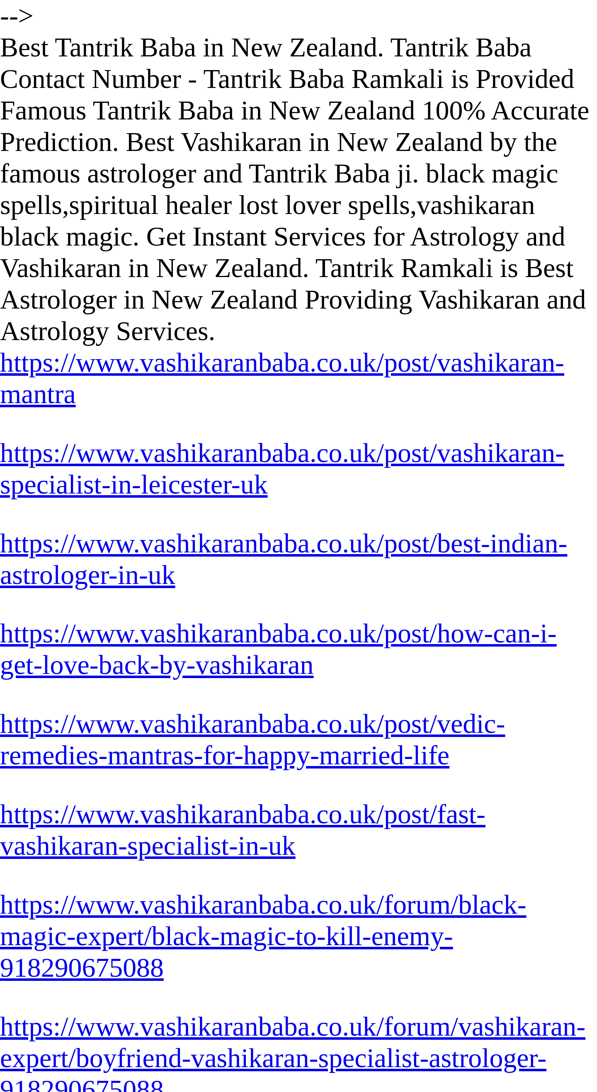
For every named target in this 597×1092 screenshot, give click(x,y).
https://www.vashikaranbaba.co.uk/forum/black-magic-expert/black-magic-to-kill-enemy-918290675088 (263, 936)
